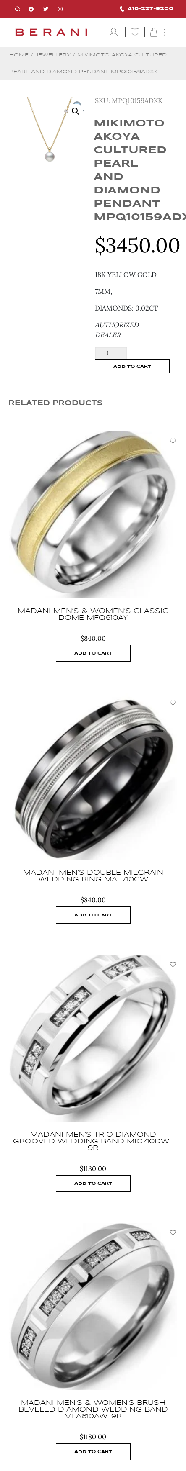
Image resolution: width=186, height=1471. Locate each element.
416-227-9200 (146, 9)
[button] (173, 440)
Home (19, 55)
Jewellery (53, 55)
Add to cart (132, 367)
